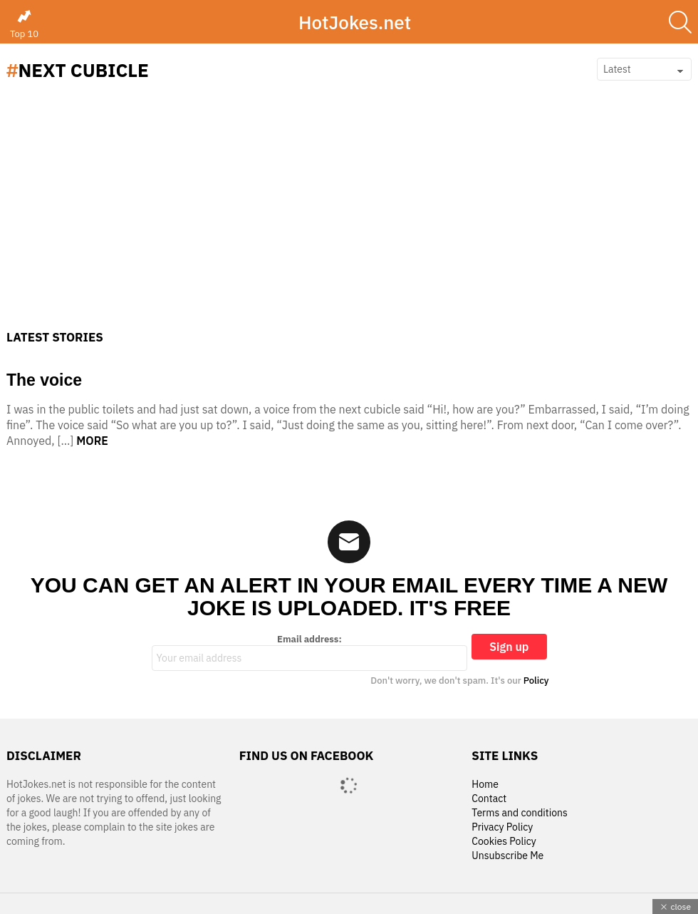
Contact (489, 799)
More (92, 440)
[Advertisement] (349, 223)
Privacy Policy (502, 827)
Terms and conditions (520, 813)
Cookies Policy (504, 842)
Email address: (310, 652)
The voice (44, 380)
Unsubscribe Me (507, 856)
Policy (536, 680)
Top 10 (24, 24)
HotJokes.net (354, 22)
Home (485, 785)
